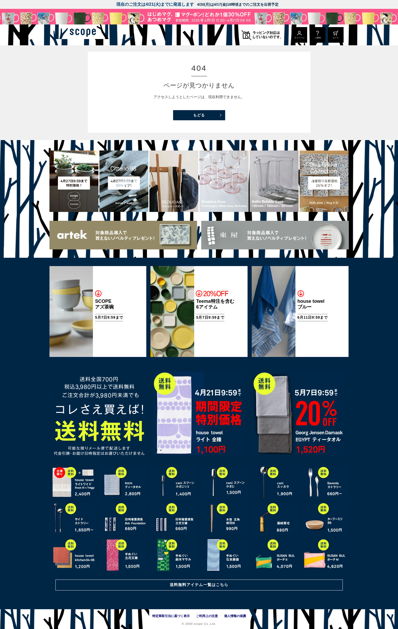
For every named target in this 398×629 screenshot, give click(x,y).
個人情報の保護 (235, 616)
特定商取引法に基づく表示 (171, 616)
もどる (199, 115)
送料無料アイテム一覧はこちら (199, 584)
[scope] (93, 34)
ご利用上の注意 (207, 616)
